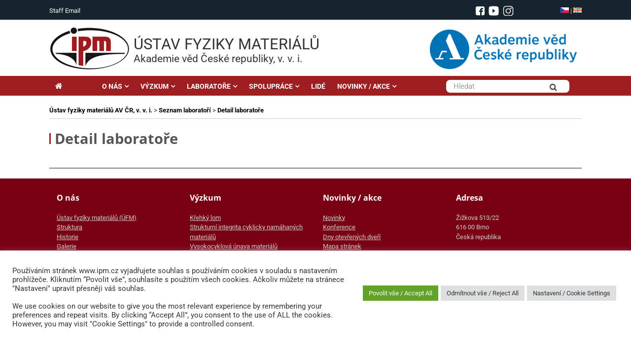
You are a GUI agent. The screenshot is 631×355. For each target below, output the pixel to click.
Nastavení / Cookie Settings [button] (571, 293)
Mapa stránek (342, 246)
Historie (67, 237)
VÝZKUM (154, 86)
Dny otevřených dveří (352, 237)
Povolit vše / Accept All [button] (400, 293)
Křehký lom (205, 217)
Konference (339, 227)
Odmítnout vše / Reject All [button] (483, 293)
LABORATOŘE (209, 86)
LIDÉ (318, 86)
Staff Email (64, 10)
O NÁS (112, 86)
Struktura (69, 227)
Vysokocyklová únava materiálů (234, 246)
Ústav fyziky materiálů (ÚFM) (97, 217)
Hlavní (72, 86)
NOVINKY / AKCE (363, 86)
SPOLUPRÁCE (271, 86)
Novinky (334, 217)
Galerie (66, 246)
